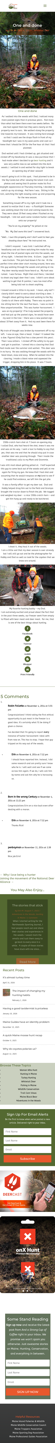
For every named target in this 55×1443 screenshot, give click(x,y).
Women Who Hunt (28, 1070)
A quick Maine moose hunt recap (22, 1035)
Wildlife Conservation (28, 1089)
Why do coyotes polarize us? (20, 1048)
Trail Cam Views (29, 1093)
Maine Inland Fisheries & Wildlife (28, 1421)
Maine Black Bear (28, 1097)
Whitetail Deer (41, 30)
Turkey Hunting (28, 1078)
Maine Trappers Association (28, 1429)
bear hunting (40, 160)
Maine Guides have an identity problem (26, 1022)
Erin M (12, 30)
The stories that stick (27, 908)
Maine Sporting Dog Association (28, 1433)
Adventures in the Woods (23, 917)
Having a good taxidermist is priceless (25, 1008)
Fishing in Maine (28, 1085)
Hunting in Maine (28, 1074)
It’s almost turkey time (16, 977)
